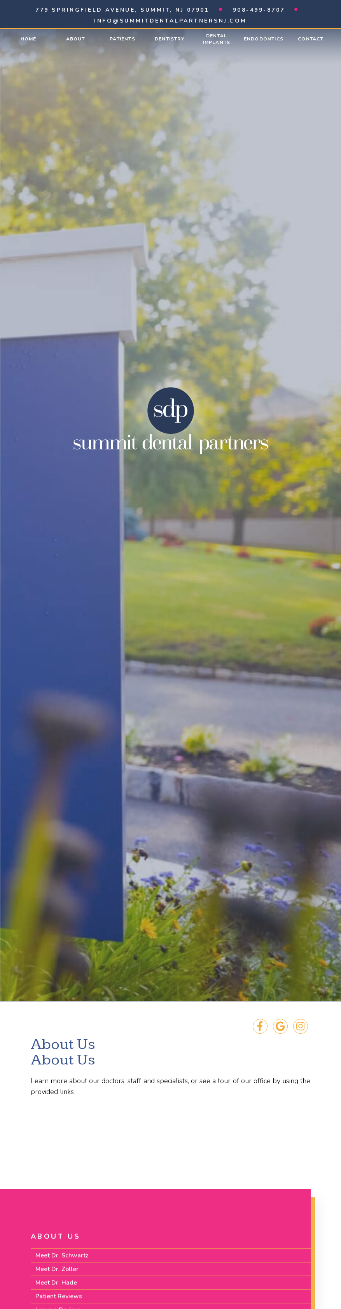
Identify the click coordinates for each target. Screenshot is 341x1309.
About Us (56, 1242)
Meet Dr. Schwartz (61, 1261)
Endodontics (263, 39)
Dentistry (169, 39)
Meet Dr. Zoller (57, 1275)
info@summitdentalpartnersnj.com (170, 20)
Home (29, 39)
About (75, 39)
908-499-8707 (259, 10)
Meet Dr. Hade (56, 1288)
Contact (310, 39)
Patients (122, 39)
